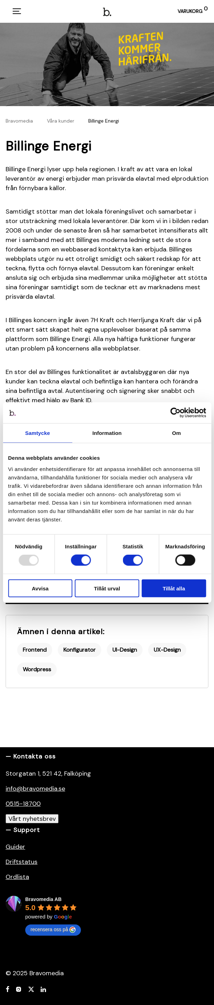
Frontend (35, 649)
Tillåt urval (107, 588)
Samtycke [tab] (37, 433)
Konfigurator (79, 649)
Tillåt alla (174, 588)
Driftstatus (21, 862)
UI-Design (124, 649)
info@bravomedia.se (35, 788)
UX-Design (167, 649)
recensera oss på (53, 930)
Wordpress (37, 669)
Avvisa (40, 588)
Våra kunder (60, 121)
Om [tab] (176, 433)
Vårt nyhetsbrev (32, 819)
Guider (15, 847)
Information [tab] (107, 433)
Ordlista (17, 877)
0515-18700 (23, 803)
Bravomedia (19, 121)
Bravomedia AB (43, 899)
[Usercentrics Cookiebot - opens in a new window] (175, 413)
